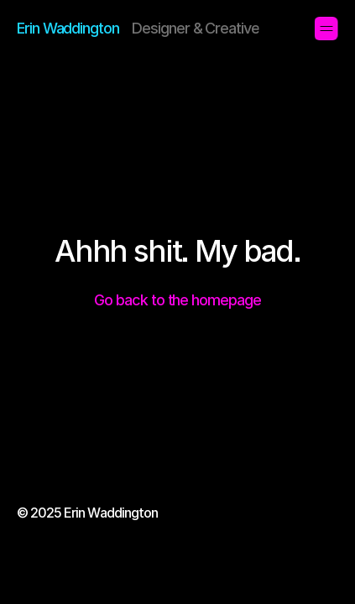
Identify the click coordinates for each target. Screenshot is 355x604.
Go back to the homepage (177, 300)
